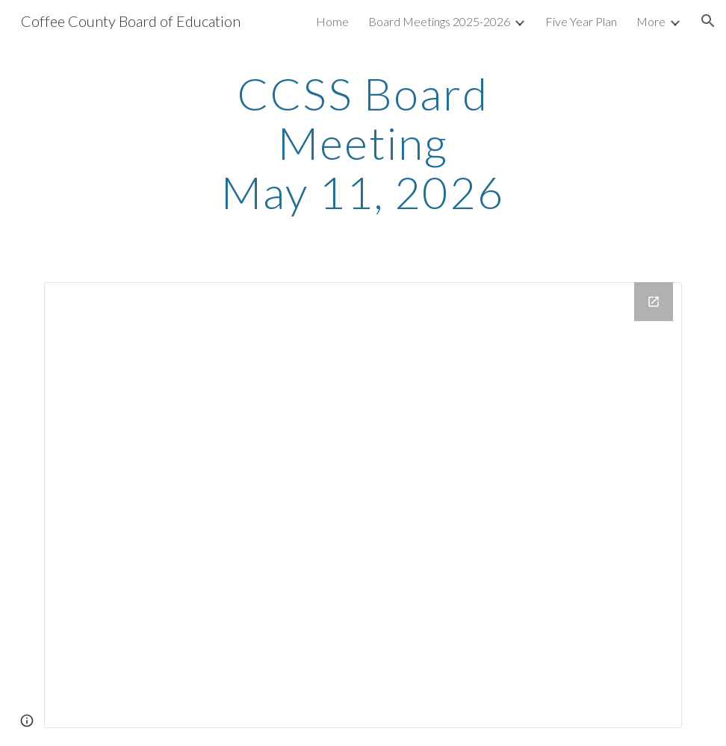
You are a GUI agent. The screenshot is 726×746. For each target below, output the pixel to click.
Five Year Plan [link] (581, 21)
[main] (363, 143)
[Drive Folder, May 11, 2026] (363, 505)
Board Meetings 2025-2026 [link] (439, 21)
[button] (708, 21)
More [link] (651, 21)
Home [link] (332, 21)
